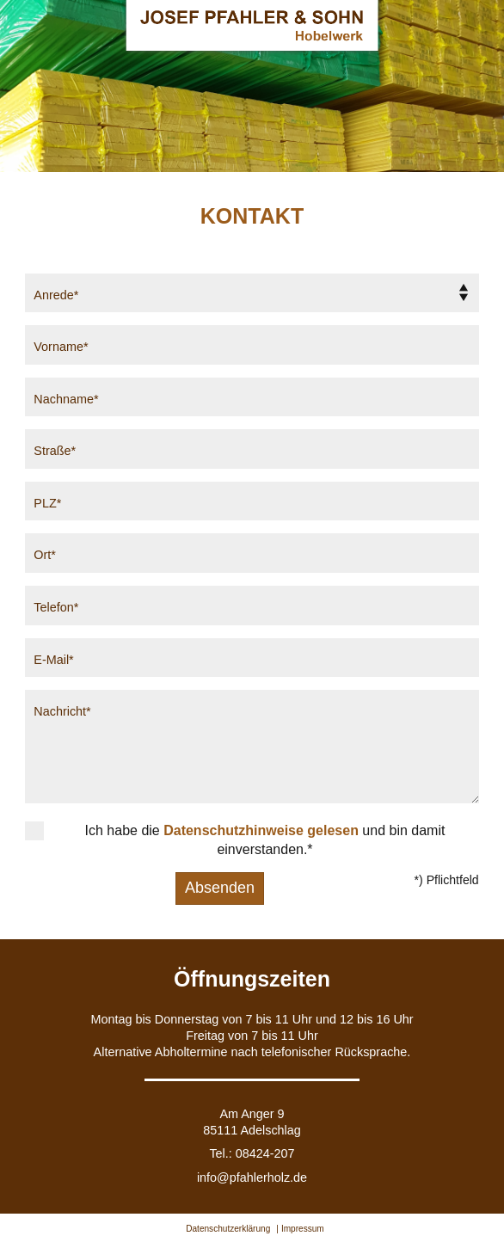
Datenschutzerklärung (228, 1228)
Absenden (220, 887)
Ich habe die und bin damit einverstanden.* (265, 840)
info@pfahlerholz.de (252, 1177)
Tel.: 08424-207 (251, 1153)
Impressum (302, 1228)
